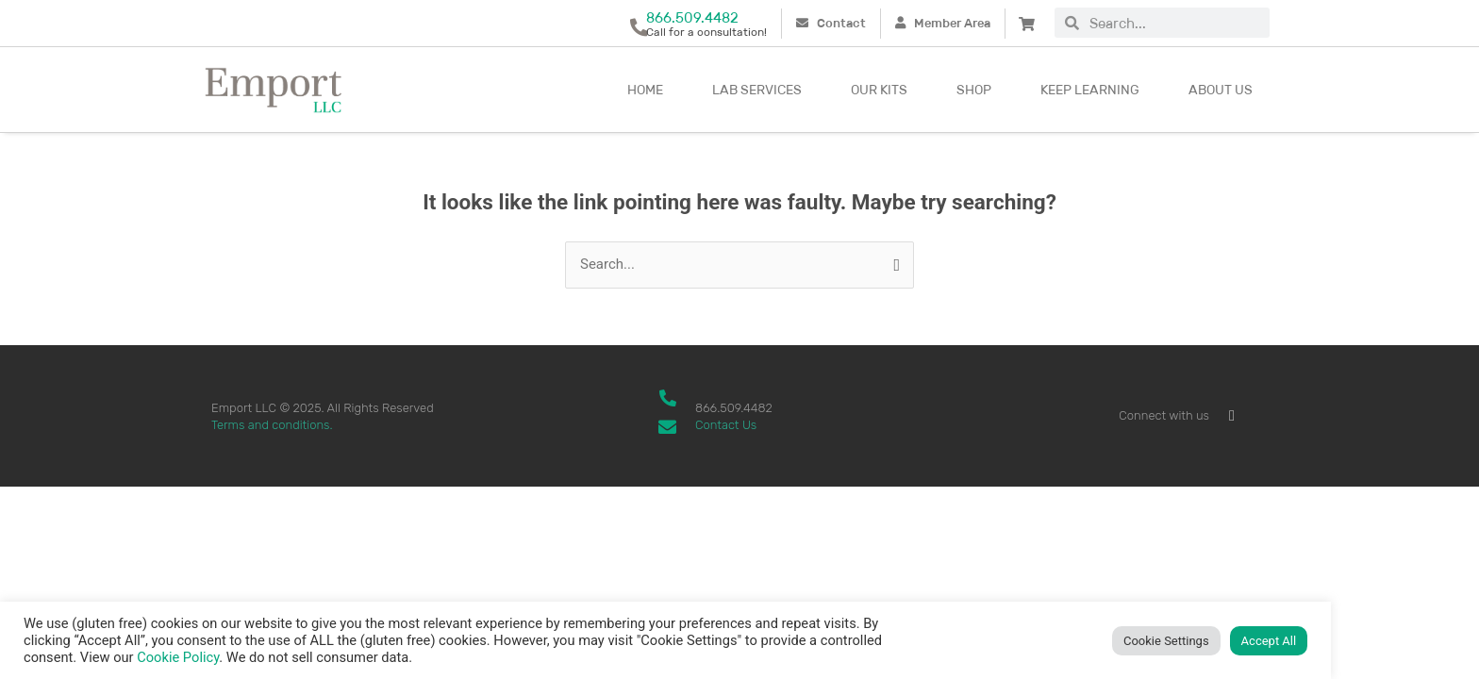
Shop (973, 89)
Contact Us (725, 425)
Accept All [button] (1269, 641)
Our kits (879, 89)
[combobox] (1174, 23)
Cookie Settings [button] (1166, 641)
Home (645, 89)
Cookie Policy (178, 657)
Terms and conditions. (272, 425)
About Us (1220, 89)
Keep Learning (1089, 89)
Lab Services (757, 89)
